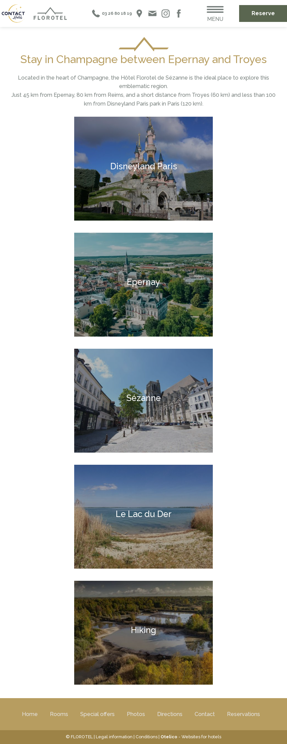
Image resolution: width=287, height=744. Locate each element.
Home (30, 714)
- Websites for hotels (191, 736)
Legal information (114, 736)
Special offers (97, 714)
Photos (136, 714)
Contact (205, 714)
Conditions (146, 736)
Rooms (59, 714)
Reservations (243, 714)
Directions (169, 714)
